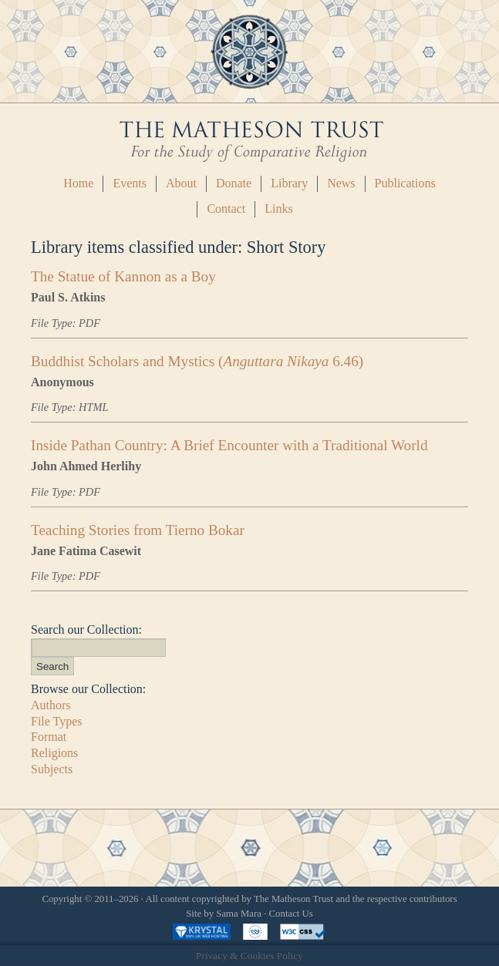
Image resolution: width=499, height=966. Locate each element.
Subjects (51, 769)
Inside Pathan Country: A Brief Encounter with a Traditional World (229, 445)
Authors (51, 705)
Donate (233, 183)
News (341, 183)
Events (130, 183)
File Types (57, 721)
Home (78, 183)
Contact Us (291, 913)
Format (48, 736)
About (181, 183)
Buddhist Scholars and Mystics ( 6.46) (197, 361)
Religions (54, 752)
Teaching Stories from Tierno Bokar (137, 530)
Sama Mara (238, 913)
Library (289, 183)
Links (278, 208)
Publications (405, 183)
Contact (226, 208)
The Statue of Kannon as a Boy (123, 276)
